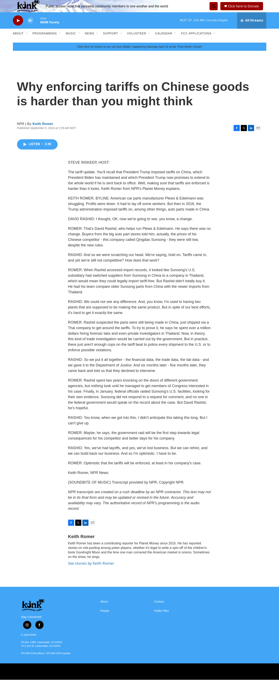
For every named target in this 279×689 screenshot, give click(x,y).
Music (71, 42)
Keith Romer (42, 133)
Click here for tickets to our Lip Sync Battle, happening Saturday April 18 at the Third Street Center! (139, 56)
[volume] (30, 29)
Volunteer (136, 42)
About (18, 42)
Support (110, 42)
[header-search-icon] (213, 11)
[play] (18, 29)
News (89, 42)
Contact (159, 610)
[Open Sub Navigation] (26, 42)
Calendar (163, 42)
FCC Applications (196, 42)
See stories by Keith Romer (91, 572)
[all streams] (251, 30)
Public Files (161, 620)
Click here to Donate (244, 11)
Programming (44, 42)
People (104, 620)
